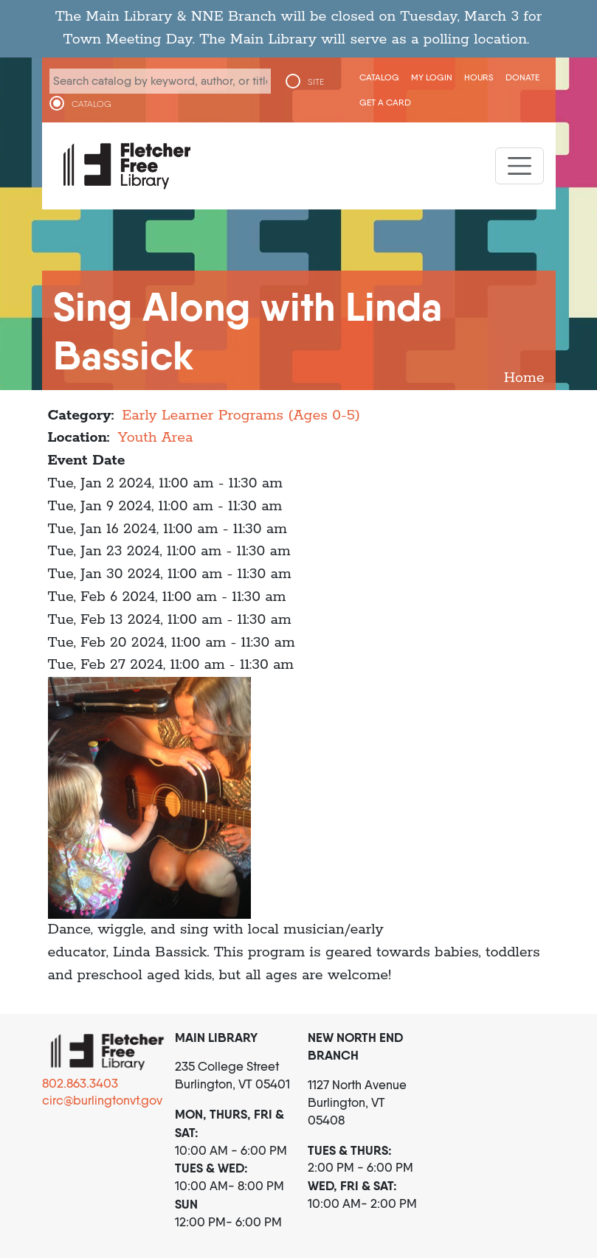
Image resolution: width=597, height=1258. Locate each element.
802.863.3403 (80, 1083)
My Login (431, 77)
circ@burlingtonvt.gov (102, 1100)
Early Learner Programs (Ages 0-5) (241, 415)
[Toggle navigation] (519, 165)
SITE (316, 82)
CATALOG (91, 104)
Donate (522, 77)
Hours (479, 77)
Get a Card (385, 102)
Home (524, 378)
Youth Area (155, 437)
